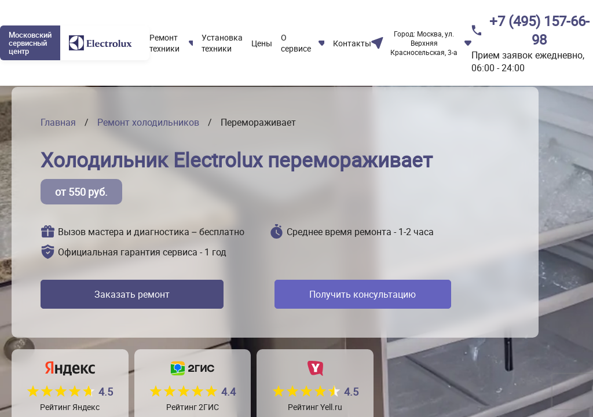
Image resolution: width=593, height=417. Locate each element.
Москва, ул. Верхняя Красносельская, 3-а (423, 43)
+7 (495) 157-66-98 (539, 30)
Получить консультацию (356, 294)
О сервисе (296, 43)
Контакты (352, 43)
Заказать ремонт (129, 294)
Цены (261, 43)
